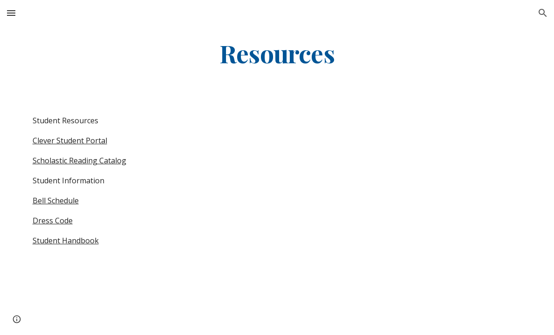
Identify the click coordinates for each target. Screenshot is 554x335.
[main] (277, 53)
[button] (11, 13)
